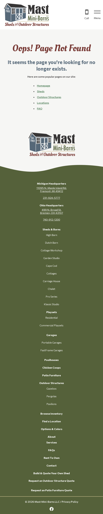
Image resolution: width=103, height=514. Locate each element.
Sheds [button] (40, 91)
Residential (51, 317)
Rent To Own (51, 457)
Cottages (51, 273)
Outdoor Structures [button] (49, 97)
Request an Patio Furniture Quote (51, 490)
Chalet (51, 288)
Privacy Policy (70, 501)
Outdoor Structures (51, 382)
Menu (97, 17)
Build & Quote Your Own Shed (51, 473)
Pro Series (51, 296)
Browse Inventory (51, 413)
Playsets (51, 312)
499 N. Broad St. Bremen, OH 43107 (51, 211)
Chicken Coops (51, 367)
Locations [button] (43, 102)
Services (51, 442)
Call (86, 18)
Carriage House (51, 281)
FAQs (51, 450)
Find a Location (51, 421)
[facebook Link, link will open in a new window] (52, 509)
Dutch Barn (51, 242)
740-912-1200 (51, 219)
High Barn (51, 235)
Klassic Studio (51, 304)
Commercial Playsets (51, 325)
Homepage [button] (43, 85)
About (52, 436)
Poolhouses (51, 359)
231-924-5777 (51, 197)
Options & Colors (51, 428)
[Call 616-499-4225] (86, 14)
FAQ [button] (39, 108)
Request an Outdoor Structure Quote (51, 480)
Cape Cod (51, 265)
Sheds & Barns (51, 229)
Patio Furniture (51, 375)
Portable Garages (52, 342)
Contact (51, 465)
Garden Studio (51, 258)
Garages (51, 334)
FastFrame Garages (51, 350)
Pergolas (51, 396)
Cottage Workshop (51, 250)
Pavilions (51, 403)
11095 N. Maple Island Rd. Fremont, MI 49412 (51, 189)
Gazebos (51, 388)
